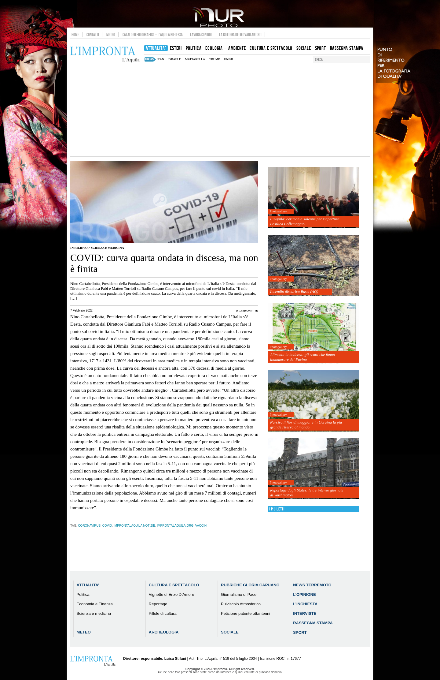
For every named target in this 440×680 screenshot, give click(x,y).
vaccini (201, 525)
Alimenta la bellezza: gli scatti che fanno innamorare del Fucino (302, 357)
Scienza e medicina (107, 247)
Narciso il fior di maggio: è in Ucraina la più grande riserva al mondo (306, 424)
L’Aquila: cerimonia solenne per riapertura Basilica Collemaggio (304, 221)
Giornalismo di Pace (238, 594)
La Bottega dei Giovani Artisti (240, 34)
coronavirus (89, 525)
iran (160, 59)
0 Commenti (244, 310)
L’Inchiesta (305, 604)
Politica (83, 594)
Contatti (92, 34)
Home (75, 34)
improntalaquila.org (175, 525)
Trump (214, 59)
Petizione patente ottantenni (245, 613)
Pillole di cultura (163, 613)
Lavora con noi (201, 34)
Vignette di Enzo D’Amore (171, 594)
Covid (107, 525)
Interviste (304, 613)
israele (174, 59)
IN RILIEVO (79, 247)
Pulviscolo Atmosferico (241, 604)
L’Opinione (304, 594)
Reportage (158, 604)
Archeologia (164, 632)
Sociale (230, 632)
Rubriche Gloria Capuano (250, 585)
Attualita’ (88, 585)
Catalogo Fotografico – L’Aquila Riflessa (153, 34)
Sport (300, 632)
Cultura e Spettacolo (174, 585)
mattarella (195, 59)
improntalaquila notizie (134, 525)
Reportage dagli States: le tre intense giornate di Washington (306, 492)
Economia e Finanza (95, 604)
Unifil (229, 59)
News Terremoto (312, 585)
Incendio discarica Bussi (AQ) (294, 291)
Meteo (110, 34)
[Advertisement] (220, 110)
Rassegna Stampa (313, 623)
